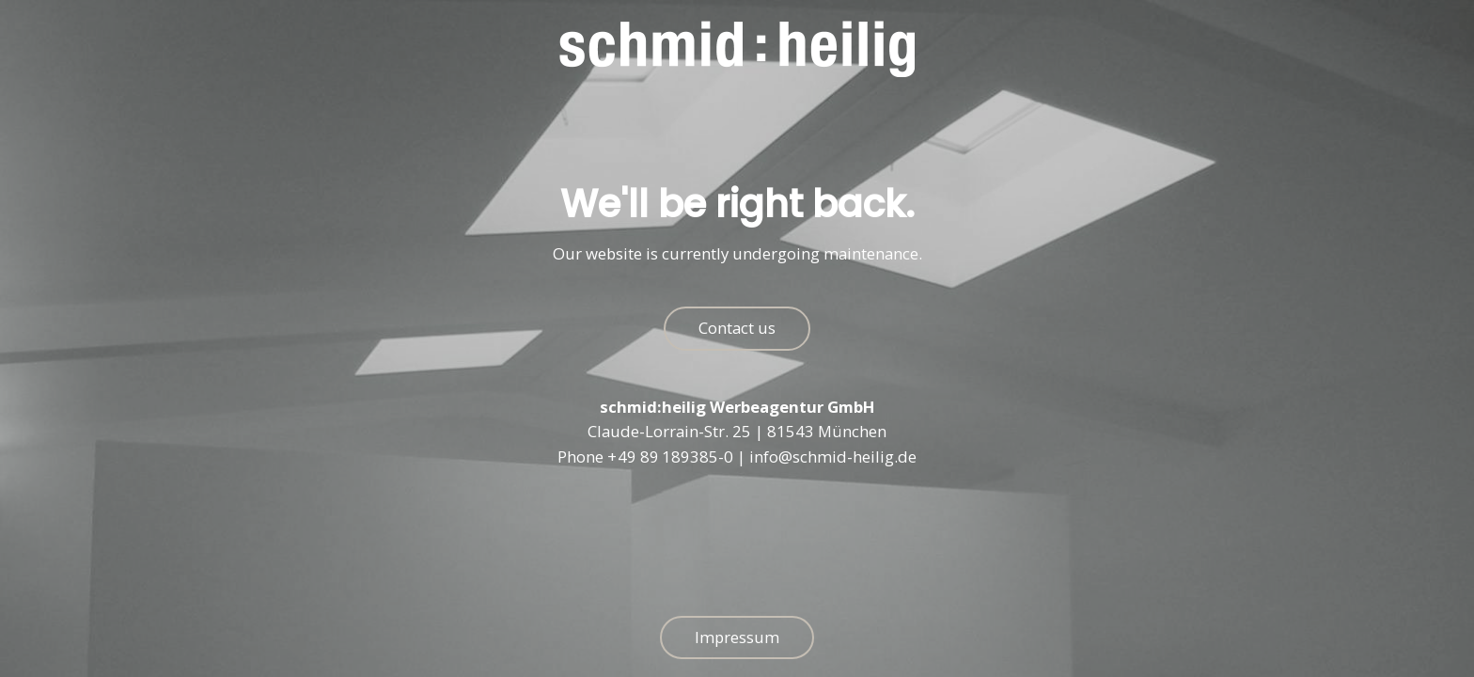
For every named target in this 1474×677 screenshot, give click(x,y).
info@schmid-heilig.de (833, 457)
